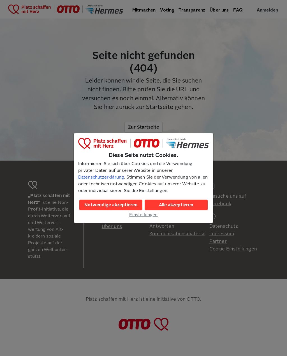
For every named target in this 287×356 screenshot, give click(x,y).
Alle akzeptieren (176, 204)
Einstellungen (143, 214)
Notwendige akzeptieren (111, 204)
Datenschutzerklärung (101, 177)
